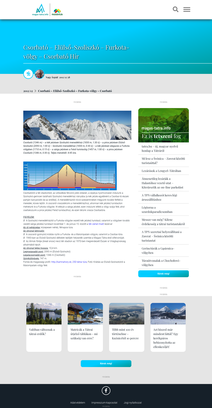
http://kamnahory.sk (61, 262)
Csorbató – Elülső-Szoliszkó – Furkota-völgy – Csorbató (75, 91)
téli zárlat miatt (96, 224)
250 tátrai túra (79, 262)
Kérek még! (163, 273)
